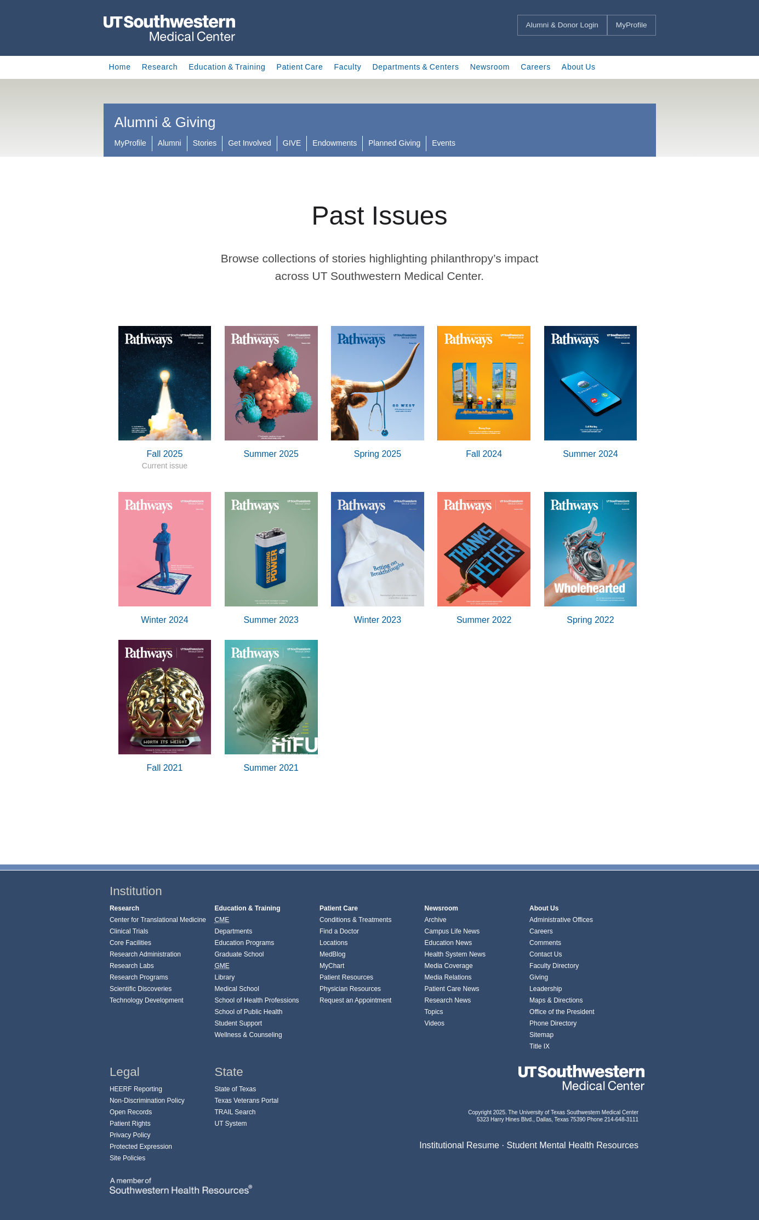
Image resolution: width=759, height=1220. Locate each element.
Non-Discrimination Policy (147, 1100)
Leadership (545, 989)
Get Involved (249, 143)
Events (443, 143)
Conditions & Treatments (355, 920)
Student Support (238, 1023)
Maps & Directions (556, 1000)
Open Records (131, 1112)
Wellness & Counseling (248, 1035)
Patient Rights (130, 1123)
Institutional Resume (459, 1145)
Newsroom (490, 66)
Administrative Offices (561, 920)
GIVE (292, 143)
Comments (545, 943)
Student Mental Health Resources (572, 1145)
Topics (434, 1012)
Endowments (334, 143)
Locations (333, 943)
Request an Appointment (355, 1000)
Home (120, 66)
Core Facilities (130, 943)
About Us (579, 66)
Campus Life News (452, 931)
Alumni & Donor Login (562, 25)
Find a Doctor (339, 931)
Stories (205, 143)
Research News (448, 1000)
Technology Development (147, 1000)
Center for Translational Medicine (158, 920)
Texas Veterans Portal (246, 1100)
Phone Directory (553, 1023)
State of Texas (235, 1089)
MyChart (331, 966)
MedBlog (332, 954)
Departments (233, 931)
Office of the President (562, 1012)
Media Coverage (449, 966)
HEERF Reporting (136, 1089)
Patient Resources (346, 977)
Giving (538, 977)
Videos (434, 1023)
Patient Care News (452, 989)
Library (224, 977)
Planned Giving (394, 143)
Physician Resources (350, 989)
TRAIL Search (234, 1112)
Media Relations (448, 977)
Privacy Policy (130, 1135)
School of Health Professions (256, 1000)
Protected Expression (141, 1146)
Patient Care (300, 66)
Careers (536, 66)
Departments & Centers (415, 66)
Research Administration (145, 954)
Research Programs (139, 977)
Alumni (169, 143)
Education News (448, 943)
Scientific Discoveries (141, 989)
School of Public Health (248, 1012)
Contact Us (545, 954)
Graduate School (239, 954)
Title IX (539, 1046)
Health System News (455, 954)
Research (160, 66)
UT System (230, 1123)
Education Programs (244, 943)
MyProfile (631, 25)
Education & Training (227, 66)
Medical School (236, 989)
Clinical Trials (129, 931)
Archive (436, 920)
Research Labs (132, 966)
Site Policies (127, 1158)
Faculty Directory (554, 966)
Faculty (347, 66)
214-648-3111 (621, 1119)
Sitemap (541, 1035)
